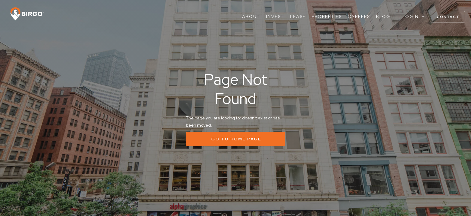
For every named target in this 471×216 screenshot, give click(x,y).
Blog (383, 16)
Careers (359, 16)
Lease (298, 16)
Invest (275, 16)
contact (448, 16)
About (251, 16)
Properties (327, 16)
